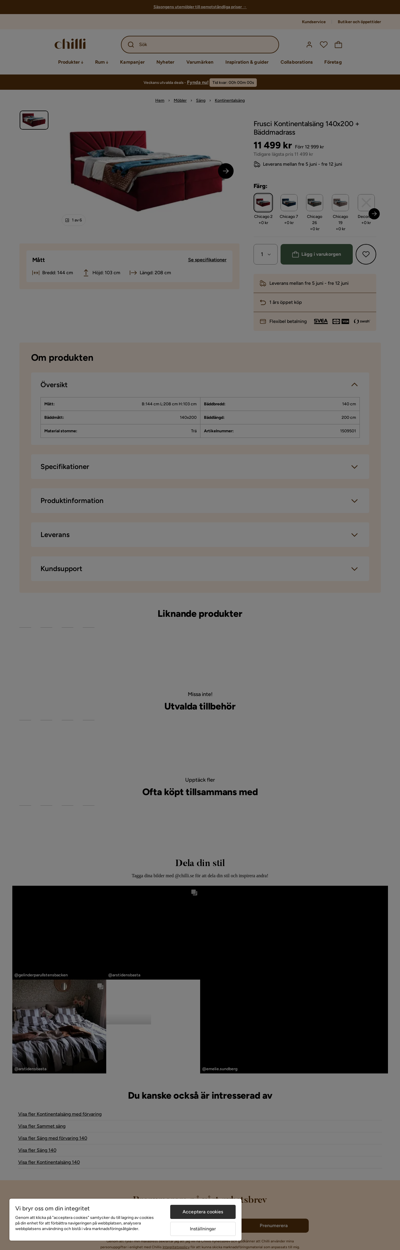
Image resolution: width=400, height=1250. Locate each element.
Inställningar (203, 1229)
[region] (125, 1220)
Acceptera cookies (203, 1212)
